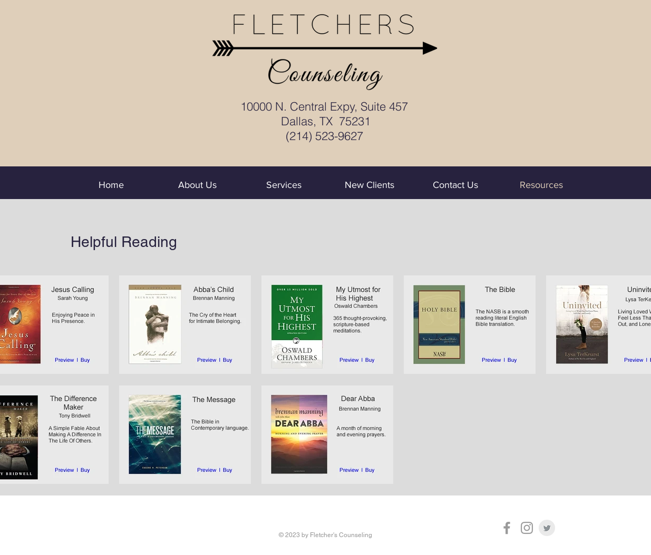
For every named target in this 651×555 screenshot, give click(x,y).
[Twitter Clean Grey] (547, 528)
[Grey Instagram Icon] (527, 528)
